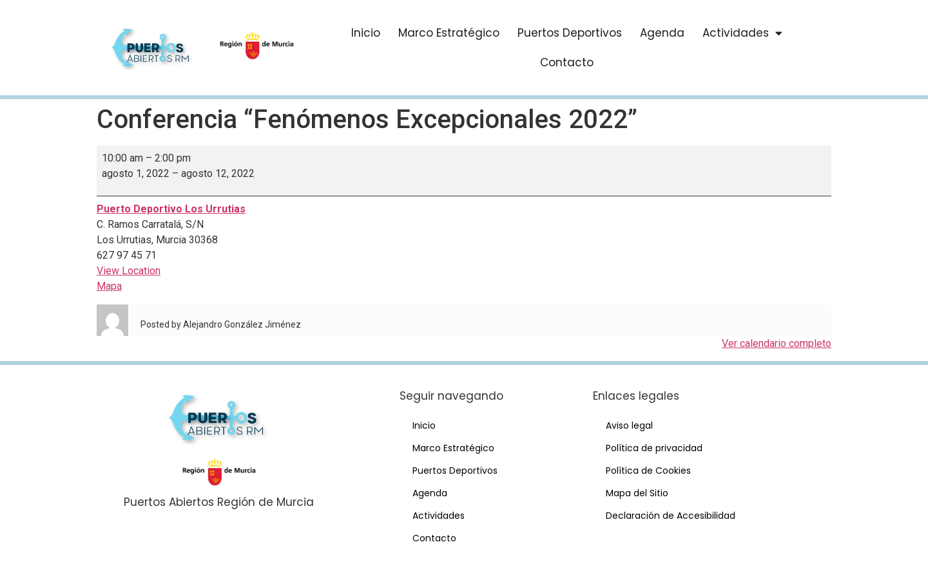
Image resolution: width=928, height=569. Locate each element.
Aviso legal (629, 425)
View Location (128, 271)
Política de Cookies (648, 470)
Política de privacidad (654, 448)
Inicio (365, 33)
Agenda (662, 33)
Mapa (109, 286)
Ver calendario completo (776, 343)
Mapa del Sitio (637, 493)
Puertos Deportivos (569, 33)
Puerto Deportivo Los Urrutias (171, 209)
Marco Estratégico (448, 33)
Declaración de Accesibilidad (670, 515)
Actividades (742, 33)
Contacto (567, 62)
